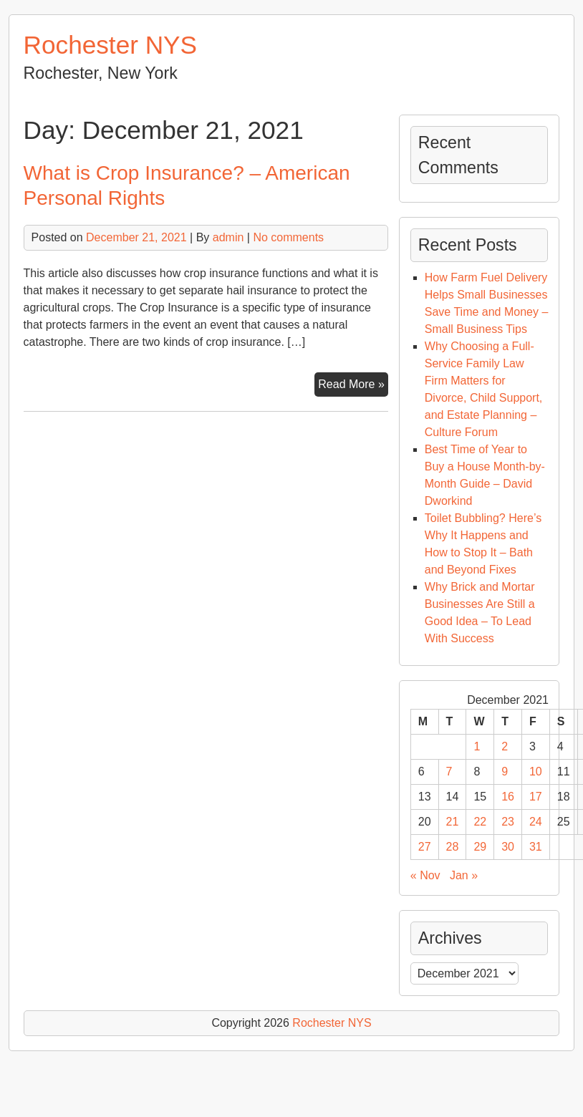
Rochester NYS (111, 45)
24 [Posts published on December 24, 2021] (535, 822)
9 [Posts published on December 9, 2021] (504, 771)
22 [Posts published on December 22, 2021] (479, 822)
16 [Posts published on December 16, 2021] (507, 796)
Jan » (464, 875)
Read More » (353, 386)
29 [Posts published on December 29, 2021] (479, 847)
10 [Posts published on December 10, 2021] (535, 771)
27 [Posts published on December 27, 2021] (424, 847)
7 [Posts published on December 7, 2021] (449, 771)
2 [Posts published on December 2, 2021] (504, 746)
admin (228, 237)
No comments (288, 237)
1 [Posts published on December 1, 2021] (476, 746)
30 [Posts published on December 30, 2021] (507, 847)
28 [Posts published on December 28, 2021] (452, 847)
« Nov (425, 875)
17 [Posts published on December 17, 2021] (535, 796)
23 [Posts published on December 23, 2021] (507, 822)
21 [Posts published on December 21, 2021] (452, 822)
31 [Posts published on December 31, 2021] (535, 847)
